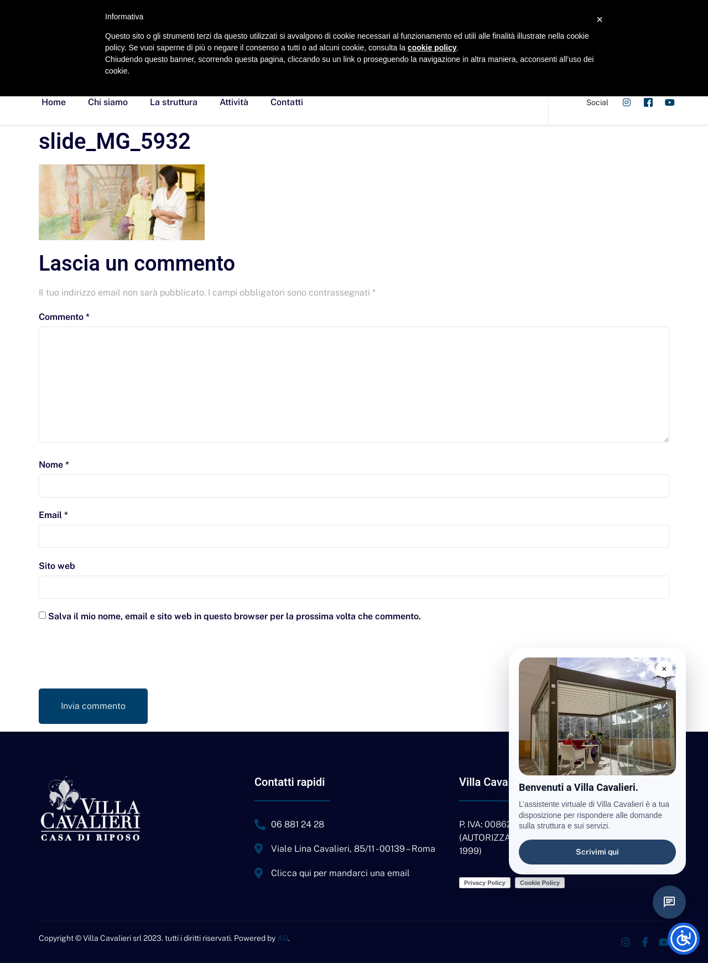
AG (282, 938)
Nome (54, 464)
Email (53, 515)
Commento (64, 317)
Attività (234, 102)
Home (53, 102)
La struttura (173, 102)
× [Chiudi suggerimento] (664, 669)
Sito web (57, 566)
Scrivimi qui (597, 851)
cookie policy (432, 47)
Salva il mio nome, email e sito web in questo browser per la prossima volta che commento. (234, 616)
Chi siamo (108, 102)
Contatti (286, 102)
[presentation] (123, 661)
